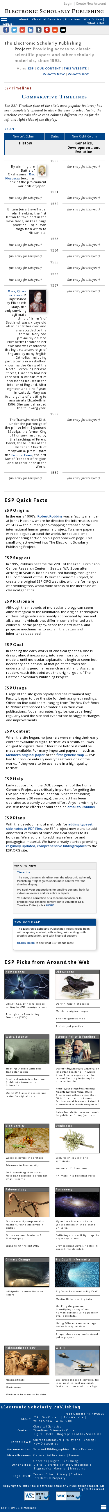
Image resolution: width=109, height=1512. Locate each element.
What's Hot (96, 23)
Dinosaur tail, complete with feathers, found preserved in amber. (25, 1224)
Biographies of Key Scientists (79, 1434)
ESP (31, 68)
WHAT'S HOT (78, 74)
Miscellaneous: (19, 1455)
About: (26, 1419)
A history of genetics (69, 1026)
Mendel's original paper (26, 755)
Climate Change (18, 1259)
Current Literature (48, 1440)
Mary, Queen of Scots (17, 293)
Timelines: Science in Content (56, 1430)
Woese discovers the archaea (25, 1158)
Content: (24, 1430)
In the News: (21, 1442)
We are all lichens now (71, 1168)
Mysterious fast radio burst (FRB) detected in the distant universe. (75, 1224)
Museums (77, 1468)
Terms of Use (43, 1474)
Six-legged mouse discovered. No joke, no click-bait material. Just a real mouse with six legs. (77, 1383)
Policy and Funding (80, 1440)
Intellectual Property (49, 1478)
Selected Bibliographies (51, 1449)
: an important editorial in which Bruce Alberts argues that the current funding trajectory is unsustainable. (77, 1075)
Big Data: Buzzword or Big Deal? (77, 1291)
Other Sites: (21, 1465)
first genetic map (70, 755)
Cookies (77, 1474)
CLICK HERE (26, 942)
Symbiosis (64, 1125)
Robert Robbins (50, 516)
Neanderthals (15, 1380)
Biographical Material (50, 1468)
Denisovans (14, 1387)
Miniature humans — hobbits (26, 1394)
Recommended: (19, 1449)
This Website (74, 1417)
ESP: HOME (9, 1508)
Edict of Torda (22, 455)
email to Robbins (81, 807)
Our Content (51, 1417)
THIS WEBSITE (75, 68)
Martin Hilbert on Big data (74, 1299)
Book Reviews (83, 1449)
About (24, 19)
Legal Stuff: (22, 1476)
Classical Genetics (47, 19)
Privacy (62, 1474)
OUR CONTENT (49, 68)
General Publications (49, 1455)
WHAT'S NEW (54, 74)
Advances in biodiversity (22, 1165)
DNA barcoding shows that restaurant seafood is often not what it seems (27, 1175)
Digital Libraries (46, 1465)
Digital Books (43, 1434)
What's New (93, 19)
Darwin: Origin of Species (73, 1004)
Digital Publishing (64, 1461)
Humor (74, 1455)
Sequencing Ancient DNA (22, 1246)
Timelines (73, 19)
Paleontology (16, 1189)
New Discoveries (45, 1443)
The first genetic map (70, 1018)
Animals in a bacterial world (75, 1176)
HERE (50, 905)
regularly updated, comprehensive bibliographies (46, 846)
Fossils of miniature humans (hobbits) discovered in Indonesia (26, 1082)
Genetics (40, 1461)
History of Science (76, 1465)
